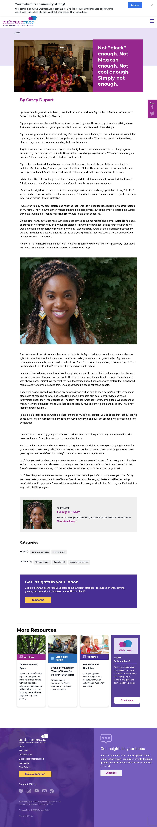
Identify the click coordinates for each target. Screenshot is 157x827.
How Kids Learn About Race (91, 666)
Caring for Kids (60, 562)
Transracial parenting (40, 552)
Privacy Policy (43, 810)
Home (21, 746)
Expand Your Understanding (31, 759)
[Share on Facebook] (152, 107)
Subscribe (38, 600)
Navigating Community (79, 562)
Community (24, 763)
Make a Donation (35, 774)
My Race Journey (42, 562)
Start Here (127, 700)
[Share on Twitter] (152, 113)
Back (18, 33)
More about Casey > (67, 521)
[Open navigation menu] (95, 21)
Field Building (25, 767)
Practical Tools (25, 754)
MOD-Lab (29, 816)
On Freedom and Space (28, 666)
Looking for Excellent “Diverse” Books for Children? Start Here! (62, 671)
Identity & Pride (59, 552)
